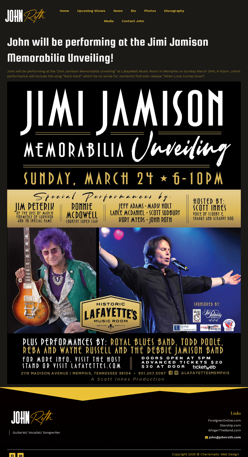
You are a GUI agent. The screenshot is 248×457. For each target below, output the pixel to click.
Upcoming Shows (91, 11)
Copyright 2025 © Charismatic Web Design (205, 454)
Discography (174, 11)
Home (64, 11)
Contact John (133, 21)
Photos (150, 11)
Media (109, 21)
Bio (133, 11)
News (118, 11)
